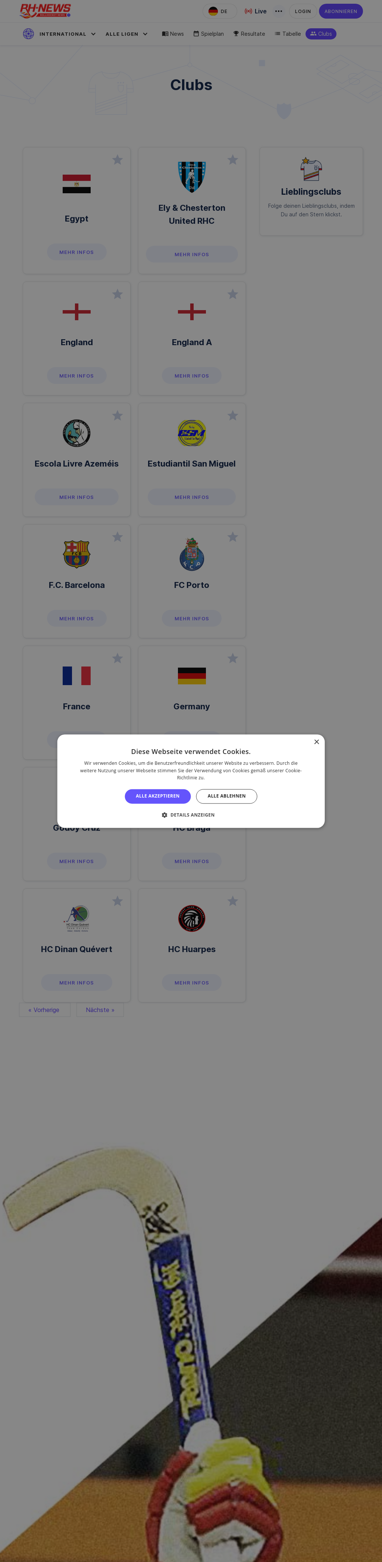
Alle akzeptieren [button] (158, 796)
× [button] (316, 742)
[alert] (191, 781)
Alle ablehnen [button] (227, 796)
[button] (191, 814)
